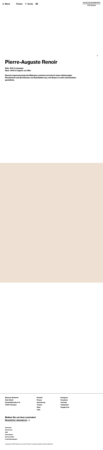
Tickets (19, 4)
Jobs (38, 409)
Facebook (64, 400)
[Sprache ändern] (37, 4)
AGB (6, 432)
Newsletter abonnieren (16, 420)
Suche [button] (30, 4)
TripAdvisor (64, 405)
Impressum (8, 427)
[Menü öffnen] (6, 4)
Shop (38, 407)
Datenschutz (8, 430)
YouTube (63, 402)
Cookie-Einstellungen (11, 439)
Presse (39, 400)
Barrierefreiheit (9, 437)
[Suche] (29, 4)
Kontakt (40, 397)
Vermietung (41, 402)
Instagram (64, 397)
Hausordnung (9, 434)
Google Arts (64, 407)
